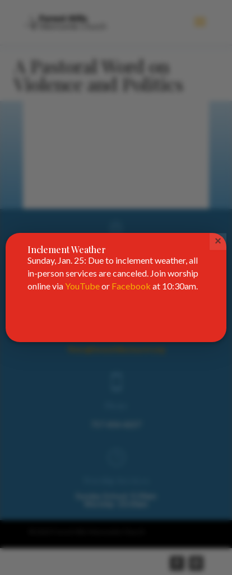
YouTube (82, 286)
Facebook (131, 286)
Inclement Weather (66, 249)
